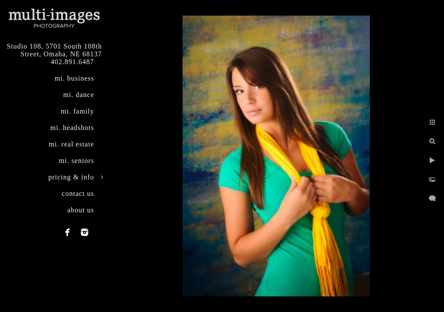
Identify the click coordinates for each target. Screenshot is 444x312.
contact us (78, 193)
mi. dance (78, 94)
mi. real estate (71, 144)
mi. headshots (72, 127)
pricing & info (71, 177)
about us (80, 210)
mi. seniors (76, 160)
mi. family (77, 111)
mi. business (74, 78)
